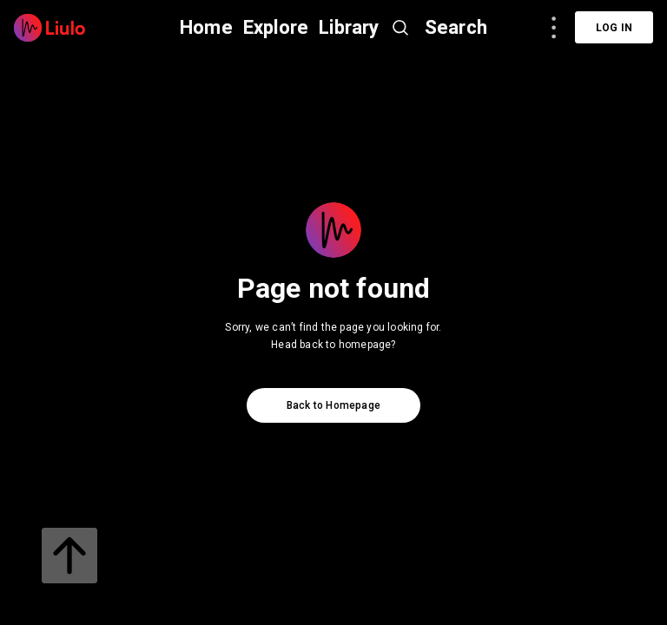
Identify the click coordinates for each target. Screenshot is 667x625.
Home (206, 27)
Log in (614, 28)
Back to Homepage (333, 405)
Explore (275, 27)
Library (349, 27)
